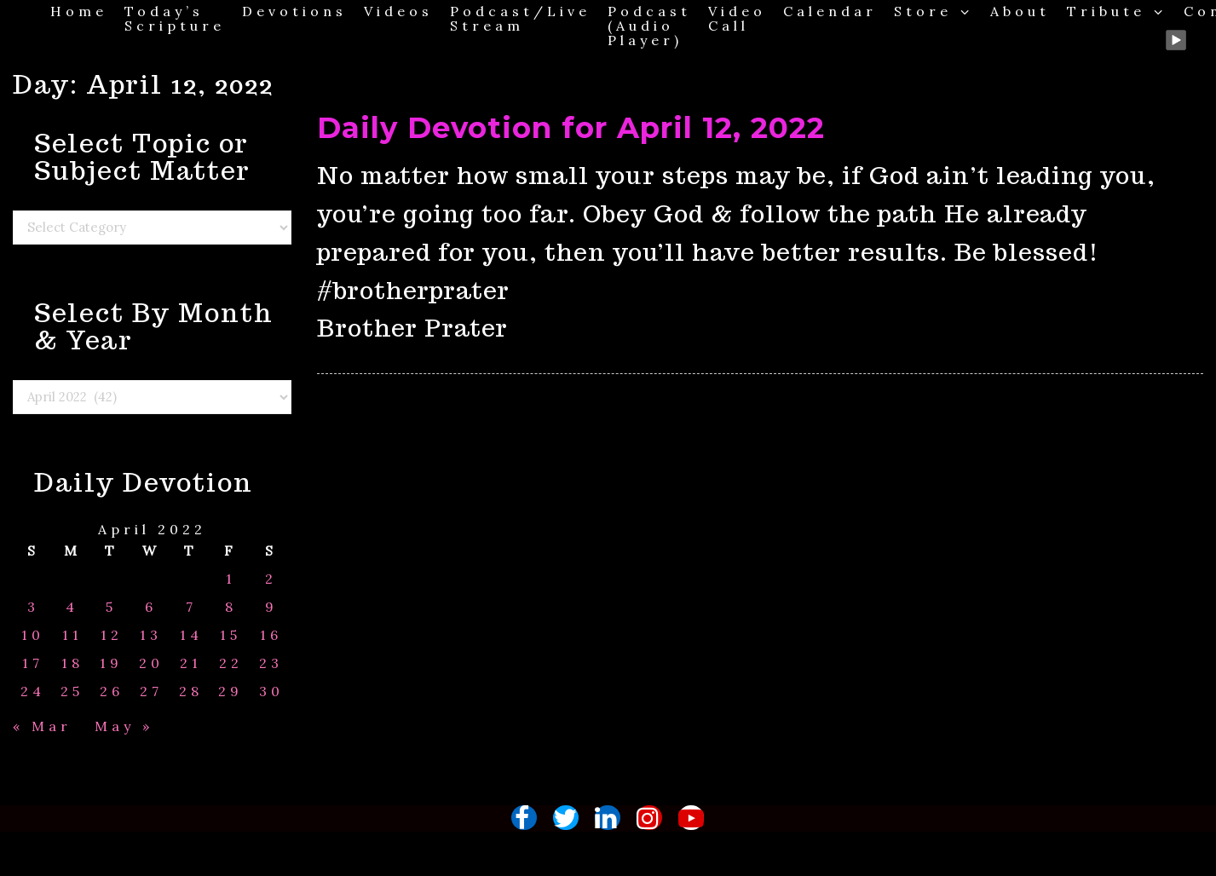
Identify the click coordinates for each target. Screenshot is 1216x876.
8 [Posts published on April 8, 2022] (231, 607)
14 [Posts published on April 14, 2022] (191, 635)
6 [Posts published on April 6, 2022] (151, 607)
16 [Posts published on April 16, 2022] (271, 635)
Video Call (737, 18)
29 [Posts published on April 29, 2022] (230, 691)
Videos (398, 11)
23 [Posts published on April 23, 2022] (271, 663)
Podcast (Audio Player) (649, 25)
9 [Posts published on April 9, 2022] (271, 607)
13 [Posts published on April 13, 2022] (151, 635)
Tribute (1117, 11)
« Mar (42, 726)
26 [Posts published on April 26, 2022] (112, 691)
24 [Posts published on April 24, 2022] (32, 691)
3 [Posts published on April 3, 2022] (33, 607)
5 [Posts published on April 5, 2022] (111, 607)
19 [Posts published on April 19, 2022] (111, 663)
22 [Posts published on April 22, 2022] (231, 663)
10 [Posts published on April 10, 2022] (32, 635)
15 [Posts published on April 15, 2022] (230, 635)
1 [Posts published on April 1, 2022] (231, 579)
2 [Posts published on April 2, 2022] (271, 579)
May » (124, 726)
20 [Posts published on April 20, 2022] (151, 663)
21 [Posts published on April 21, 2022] (191, 663)
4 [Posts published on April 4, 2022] (72, 607)
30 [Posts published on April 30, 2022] (271, 691)
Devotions (294, 11)
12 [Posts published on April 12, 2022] (112, 635)
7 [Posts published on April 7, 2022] (191, 607)
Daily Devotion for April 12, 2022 (571, 128)
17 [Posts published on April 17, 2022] (32, 663)
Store (933, 11)
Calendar (830, 11)
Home (78, 11)
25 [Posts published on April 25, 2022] (72, 691)
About (1020, 11)
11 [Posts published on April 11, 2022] (72, 635)
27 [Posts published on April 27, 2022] (151, 691)
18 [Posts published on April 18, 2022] (72, 663)
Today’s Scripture (174, 18)
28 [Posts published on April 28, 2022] (191, 691)
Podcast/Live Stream (520, 18)
